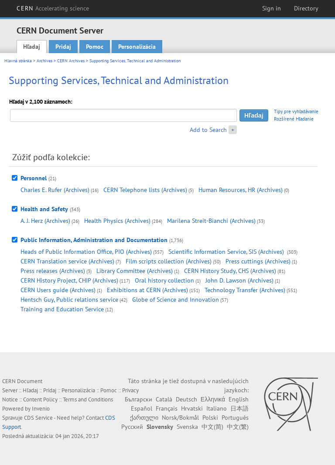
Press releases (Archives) (53, 271)
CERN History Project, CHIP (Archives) (69, 280)
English (239, 399)
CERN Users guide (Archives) (58, 290)
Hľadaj (31, 47)
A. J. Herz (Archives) (45, 221)
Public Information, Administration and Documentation (94, 240)
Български (138, 399)
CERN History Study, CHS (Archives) (230, 271)
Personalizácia (137, 47)
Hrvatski (192, 408)
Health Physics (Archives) (117, 221)
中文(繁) (238, 427)
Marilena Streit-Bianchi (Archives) (211, 221)
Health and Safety (44, 209)
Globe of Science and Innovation (175, 299)
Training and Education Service (62, 309)
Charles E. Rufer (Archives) (55, 190)
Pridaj (63, 47)
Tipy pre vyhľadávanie (296, 111)
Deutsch (186, 399)
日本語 (239, 408)
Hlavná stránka (18, 61)
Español (141, 408)
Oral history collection (164, 280)
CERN (53, 8)
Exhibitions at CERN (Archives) (147, 290)
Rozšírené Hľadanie (294, 119)
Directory (306, 8)
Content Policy (40, 399)
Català (164, 399)
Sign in (271, 8)
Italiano (216, 408)
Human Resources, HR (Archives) (240, 190)
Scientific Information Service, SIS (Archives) (227, 252)
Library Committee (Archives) (134, 271)
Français (167, 408)
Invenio (41, 408)
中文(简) (212, 427)
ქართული (144, 417)
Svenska (187, 427)
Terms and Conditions (88, 399)
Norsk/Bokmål (180, 417)
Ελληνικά (213, 399)
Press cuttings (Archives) (258, 261)
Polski (210, 417)
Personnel (34, 178)
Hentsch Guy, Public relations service (69, 299)
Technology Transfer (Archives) (245, 290)
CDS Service (38, 417)
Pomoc (94, 47)
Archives (44, 61)
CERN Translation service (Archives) (67, 261)
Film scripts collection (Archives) (169, 261)
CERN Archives (71, 61)
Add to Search (208, 130)
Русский (132, 427)
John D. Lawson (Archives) (239, 280)
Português (235, 417)
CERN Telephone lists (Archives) (145, 190)
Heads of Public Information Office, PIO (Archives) (86, 252)
